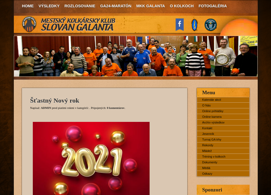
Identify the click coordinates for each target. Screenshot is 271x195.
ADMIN (46, 107)
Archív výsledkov (213, 122)
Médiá (206, 168)
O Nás (206, 105)
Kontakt (207, 128)
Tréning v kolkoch (213, 156)
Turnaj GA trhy (211, 139)
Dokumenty (209, 162)
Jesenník (208, 133)
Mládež (207, 150)
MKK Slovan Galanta (69, 24)
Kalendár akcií (211, 99)
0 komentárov (116, 107)
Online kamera (212, 116)
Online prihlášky (212, 111)
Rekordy (207, 145)
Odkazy (207, 173)
